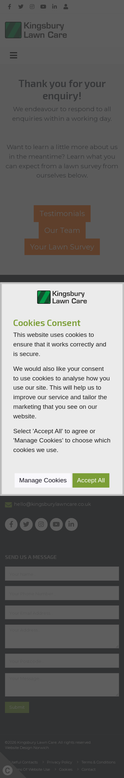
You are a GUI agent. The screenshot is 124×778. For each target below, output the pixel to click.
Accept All (91, 480)
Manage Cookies (43, 480)
